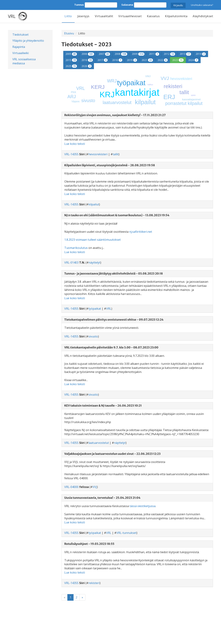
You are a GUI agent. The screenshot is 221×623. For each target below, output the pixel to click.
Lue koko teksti (74, 144)
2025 (71, 66)
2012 (169, 53)
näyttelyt (94, 262)
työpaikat (131, 83)
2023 (178, 60)
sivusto (88, 100)
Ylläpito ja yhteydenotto (28, 41)
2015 (71, 60)
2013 (185, 53)
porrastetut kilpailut (184, 103)
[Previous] (64, 597)
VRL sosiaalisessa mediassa (24, 61)
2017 (102, 60)
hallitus (150, 85)
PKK (73, 92)
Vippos (75, 101)
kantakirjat (137, 92)
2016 (87, 60)
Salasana (127, 4)
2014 (201, 53)
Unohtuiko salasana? (202, 5)
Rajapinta (18, 47)
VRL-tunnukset (126, 533)
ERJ (169, 96)
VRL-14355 (71, 154)
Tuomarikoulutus (76, 248)
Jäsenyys (83, 16)
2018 (117, 60)
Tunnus (79, 4)
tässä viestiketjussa (142, 506)
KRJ (107, 94)
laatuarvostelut (117, 102)
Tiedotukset (20, 35)
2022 (163, 60)
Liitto (68, 16)
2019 (132, 60)
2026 (87, 66)
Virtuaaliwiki (20, 53)
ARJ (72, 96)
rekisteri (173, 86)
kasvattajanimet (191, 99)
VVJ (165, 78)
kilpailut (145, 102)
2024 (193, 60)
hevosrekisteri (181, 79)
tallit (184, 92)
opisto (193, 95)
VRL (12, 16)
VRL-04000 (71, 487)
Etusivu (69, 33)
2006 (88, 53)
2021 (147, 60)
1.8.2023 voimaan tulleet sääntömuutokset (92, 240)
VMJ (147, 76)
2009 (138, 53)
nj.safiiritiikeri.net (140, 232)
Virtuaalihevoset (130, 16)
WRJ (112, 80)
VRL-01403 (71, 262)
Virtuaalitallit (104, 16)
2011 (154, 53)
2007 (104, 53)
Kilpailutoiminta (176, 16)
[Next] (82, 597)
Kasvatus (153, 16)
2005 (71, 53)
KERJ (98, 87)
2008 (121, 53)
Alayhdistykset (203, 16)
